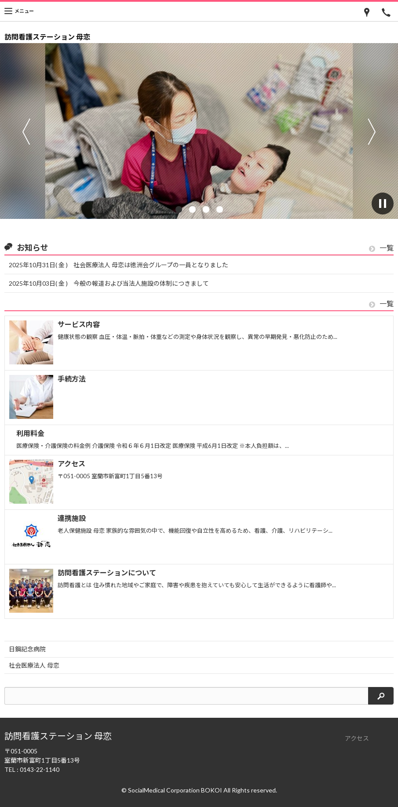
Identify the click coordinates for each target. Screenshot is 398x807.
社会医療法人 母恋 (34, 665)
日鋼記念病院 (27, 649)
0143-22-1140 (39, 769)
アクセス (357, 738)
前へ (26, 131)
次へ (372, 131)
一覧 (381, 248)
